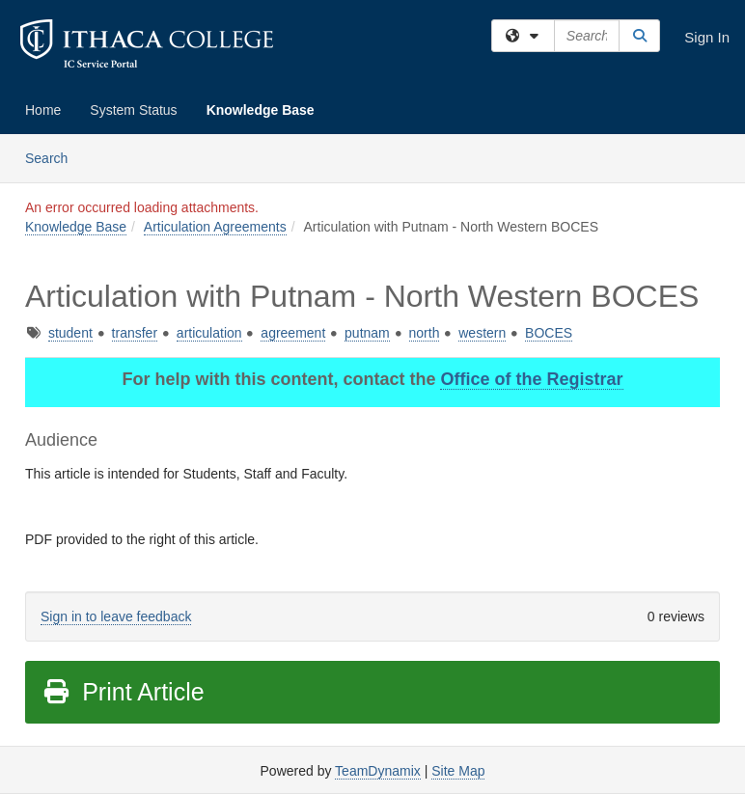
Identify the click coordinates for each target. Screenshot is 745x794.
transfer (134, 333)
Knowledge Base (261, 110)
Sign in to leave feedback (116, 616)
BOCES (548, 333)
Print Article (123, 691)
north (424, 333)
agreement (293, 333)
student (70, 333)
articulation (209, 333)
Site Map (457, 771)
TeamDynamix (378, 771)
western (482, 333)
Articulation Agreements (215, 226)
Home (43, 110)
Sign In (707, 37)
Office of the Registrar (531, 379)
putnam (367, 333)
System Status (133, 110)
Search (53, 157)
